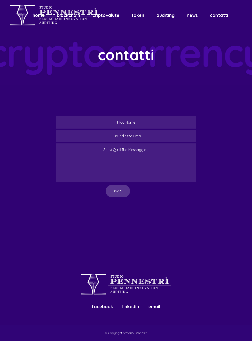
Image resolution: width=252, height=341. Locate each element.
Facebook (102, 306)
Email (154, 306)
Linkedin (130, 306)
